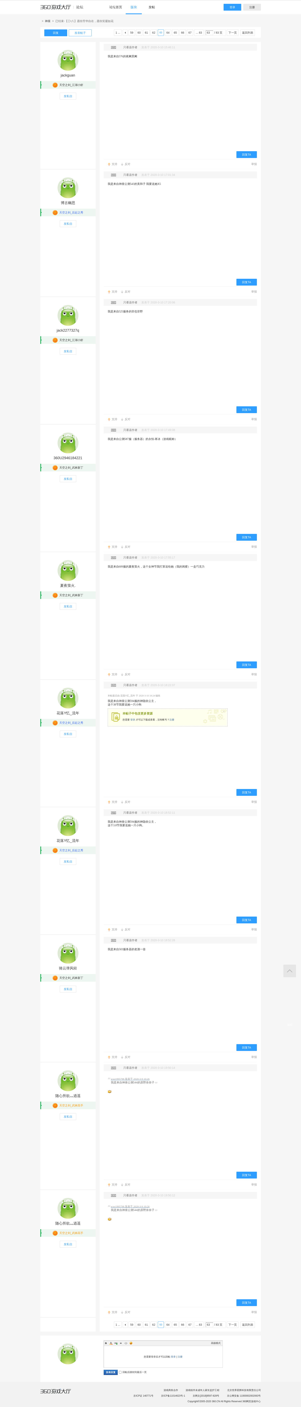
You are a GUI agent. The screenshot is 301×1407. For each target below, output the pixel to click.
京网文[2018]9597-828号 (206, 1395)
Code (126, 1343)
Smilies (131, 1343)
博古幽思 (68, 203)
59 (131, 32)
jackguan (68, 75)
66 (182, 32)
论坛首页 (115, 7)
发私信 (68, 96)
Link (116, 1343)
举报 (254, 164)
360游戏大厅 (59, 1394)
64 (168, 32)
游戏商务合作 (171, 1390)
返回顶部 (289, 971)
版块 (134, 7)
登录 (232, 7)
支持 (114, 164)
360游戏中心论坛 (63, 8)
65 (175, 32)
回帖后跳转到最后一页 (133, 1372)
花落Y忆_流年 (68, 713)
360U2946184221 (68, 458)
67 (190, 32)
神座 (48, 21)
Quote (121, 1343)
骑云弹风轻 (68, 968)
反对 (127, 164)
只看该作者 (130, 47)
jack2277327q (68, 330)
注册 (252, 7)
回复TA (246, 154)
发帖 (152, 7)
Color (111, 1343)
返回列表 (247, 32)
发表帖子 (80, 32)
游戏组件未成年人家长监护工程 (202, 1390)
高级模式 (216, 1343)
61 (146, 32)
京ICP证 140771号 (143, 1395)
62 (153, 32)
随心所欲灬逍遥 (68, 1096)
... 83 (199, 32)
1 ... (118, 32)
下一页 (232, 32)
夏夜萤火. (68, 586)
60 (139, 32)
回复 (56, 32)
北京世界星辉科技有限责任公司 (244, 1390)
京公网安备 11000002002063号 (244, 1395)
